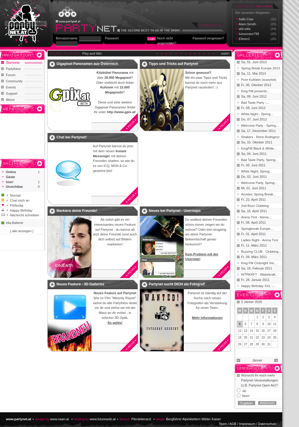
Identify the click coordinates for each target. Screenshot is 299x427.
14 (251, 330)
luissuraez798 (249, 34)
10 (268, 324)
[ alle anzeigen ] (21, 231)
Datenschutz (267, 424)
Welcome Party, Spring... (259, 183)
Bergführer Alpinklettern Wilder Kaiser (193, 419)
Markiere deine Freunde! (76, 211)
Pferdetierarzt (141, 419)
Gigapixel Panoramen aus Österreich (87, 64)
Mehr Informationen (207, 317)
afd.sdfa (244, 29)
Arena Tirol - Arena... (256, 217)
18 (274, 330)
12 (239, 330)
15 (257, 330)
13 (245, 330)
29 (257, 344)
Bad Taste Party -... (255, 102)
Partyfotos (13, 69)
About (10, 99)
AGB (232, 424)
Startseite (13, 62)
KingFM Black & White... (259, 148)
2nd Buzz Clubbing (255, 205)
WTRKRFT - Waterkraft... (259, 274)
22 (257, 337)
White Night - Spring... (257, 114)
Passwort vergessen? (208, 38)
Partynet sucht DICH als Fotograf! (177, 284)
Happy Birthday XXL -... (258, 286)
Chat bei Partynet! (71, 137)
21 (251, 337)
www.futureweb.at (103, 419)
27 (245, 344)
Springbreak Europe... (257, 228)
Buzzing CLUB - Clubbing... (261, 251)
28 (251, 344)
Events (11, 87)
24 (268, 337)
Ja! (244, 391)
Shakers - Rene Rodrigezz (260, 137)
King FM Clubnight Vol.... (259, 263)
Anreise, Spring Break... (258, 194)
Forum (10, 75)
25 (274, 337)
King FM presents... (255, 91)
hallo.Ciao (246, 19)
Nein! (246, 396)
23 (263, 337)
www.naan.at (59, 419)
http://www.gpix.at (121, 112)
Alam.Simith (247, 24)
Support (11, 93)
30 (263, 344)
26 (239, 344)
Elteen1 (244, 39)
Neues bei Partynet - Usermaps (175, 211)
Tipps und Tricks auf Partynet (173, 64)
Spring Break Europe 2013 (260, 68)
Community (14, 81)
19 (239, 337)
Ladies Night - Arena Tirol (259, 240)
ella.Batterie (14, 223)
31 (268, 344)
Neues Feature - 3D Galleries (80, 284)
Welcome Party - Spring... (259, 125)
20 (245, 337)
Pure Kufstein (251, 79)
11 (274, 324)
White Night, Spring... (256, 171)
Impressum (247, 424)
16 (263, 330)
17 (268, 330)
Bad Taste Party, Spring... (259, 160)
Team (223, 424)
